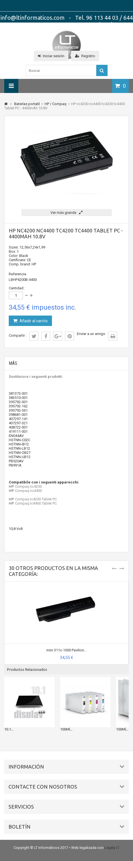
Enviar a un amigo (91, 334)
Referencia (17, 274)
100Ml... (66, 729)
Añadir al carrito (33, 321)
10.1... (9, 729)
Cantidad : (17, 288)
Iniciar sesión (51, 56)
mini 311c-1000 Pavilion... (66, 650)
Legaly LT (111, 848)
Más (13, 363)
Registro (85, 56)
